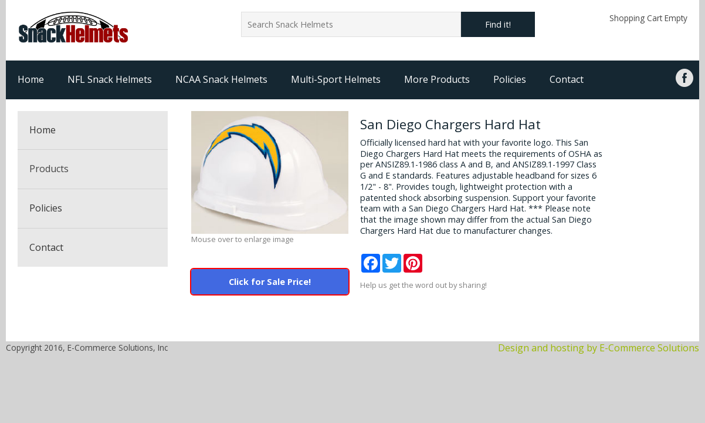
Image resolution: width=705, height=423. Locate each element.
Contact (567, 79)
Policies (509, 79)
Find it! (498, 24)
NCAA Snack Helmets (221, 79)
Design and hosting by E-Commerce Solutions (598, 347)
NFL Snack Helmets (109, 79)
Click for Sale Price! (270, 281)
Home (31, 79)
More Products (437, 79)
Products (49, 168)
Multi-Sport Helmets (336, 79)
